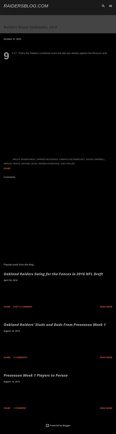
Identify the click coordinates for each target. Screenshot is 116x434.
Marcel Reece (12, 163)
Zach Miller (68, 163)
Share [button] (7, 168)
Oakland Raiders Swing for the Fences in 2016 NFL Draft (53, 273)
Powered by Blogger (58, 425)
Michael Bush (29, 163)
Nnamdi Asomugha (49, 163)
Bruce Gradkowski (24, 159)
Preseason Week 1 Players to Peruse (36, 375)
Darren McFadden (47, 159)
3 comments (20, 357)
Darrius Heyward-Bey (72, 159)
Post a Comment (22, 306)
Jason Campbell (95, 159)
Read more (106, 306)
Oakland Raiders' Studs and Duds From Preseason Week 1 (55, 324)
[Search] (103, 5)
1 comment (19, 408)
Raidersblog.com (26, 5)
